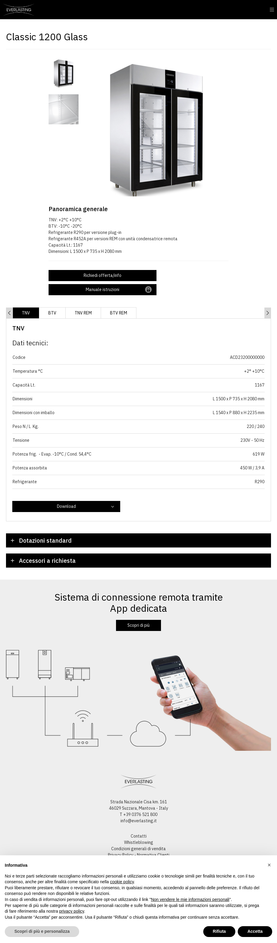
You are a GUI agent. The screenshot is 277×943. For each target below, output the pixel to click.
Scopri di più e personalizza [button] (42, 931)
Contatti (139, 836)
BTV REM (118, 313)
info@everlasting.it (139, 820)
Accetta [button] (255, 931)
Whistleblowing (138, 842)
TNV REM (83, 313)
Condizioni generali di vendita (138, 848)
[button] (269, 865)
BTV (52, 313)
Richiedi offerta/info (102, 275)
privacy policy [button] (71, 911)
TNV (26, 313)
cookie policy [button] (122, 881)
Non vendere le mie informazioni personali (190, 899)
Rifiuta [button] (219, 931)
